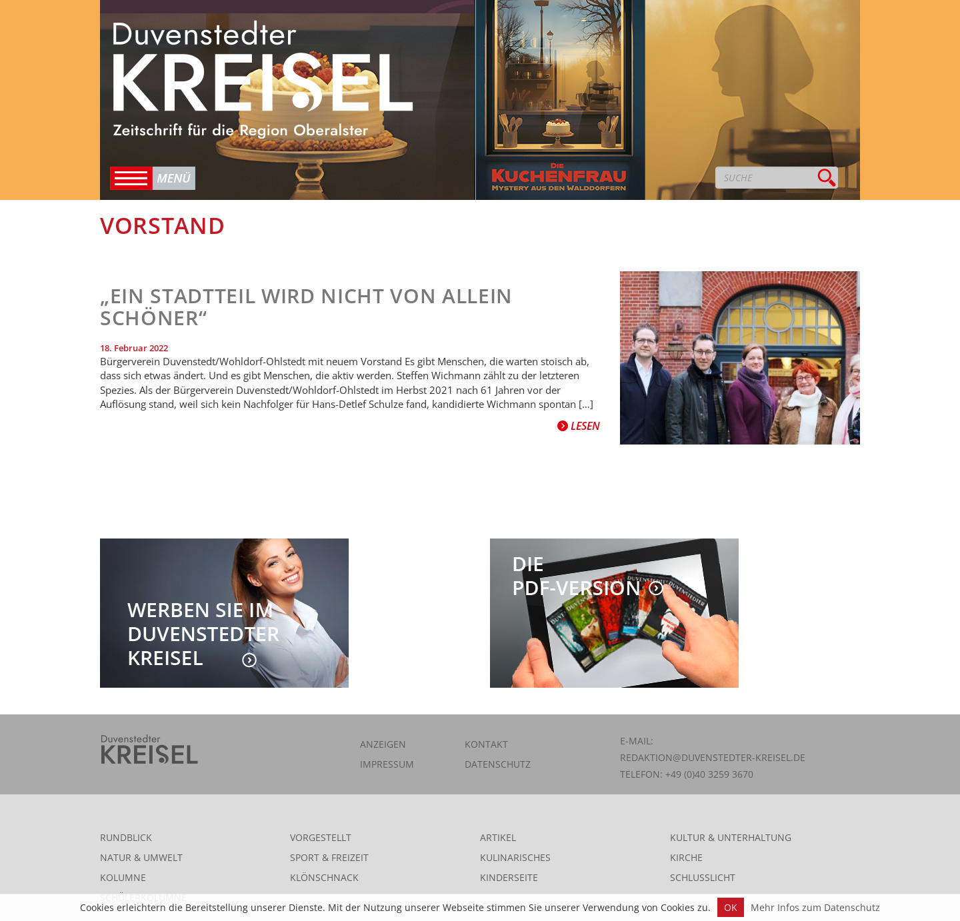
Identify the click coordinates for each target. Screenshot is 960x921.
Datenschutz (498, 764)
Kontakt (486, 744)
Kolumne (123, 877)
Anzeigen (383, 744)
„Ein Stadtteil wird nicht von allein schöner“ (306, 306)
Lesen (578, 426)
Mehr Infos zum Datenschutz (815, 907)
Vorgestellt (320, 837)
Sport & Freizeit (329, 857)
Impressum (387, 764)
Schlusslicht (702, 877)
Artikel (498, 837)
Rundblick (126, 837)
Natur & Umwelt (141, 857)
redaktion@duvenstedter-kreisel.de (712, 757)
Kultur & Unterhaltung (730, 837)
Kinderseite (509, 877)
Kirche (686, 857)
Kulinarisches (515, 857)
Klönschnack (324, 877)
